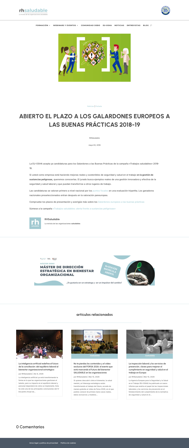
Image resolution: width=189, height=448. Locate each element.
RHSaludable (27, 374)
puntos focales (100, 190)
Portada (99, 106)
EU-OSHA (107, 25)
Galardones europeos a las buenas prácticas (121, 202)
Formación (42, 25)
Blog (146, 25)
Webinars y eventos (64, 25)
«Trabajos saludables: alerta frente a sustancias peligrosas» (84, 208)
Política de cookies (68, 443)
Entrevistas (133, 25)
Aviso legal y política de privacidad (43, 443)
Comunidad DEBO (90, 25)
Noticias (119, 25)
